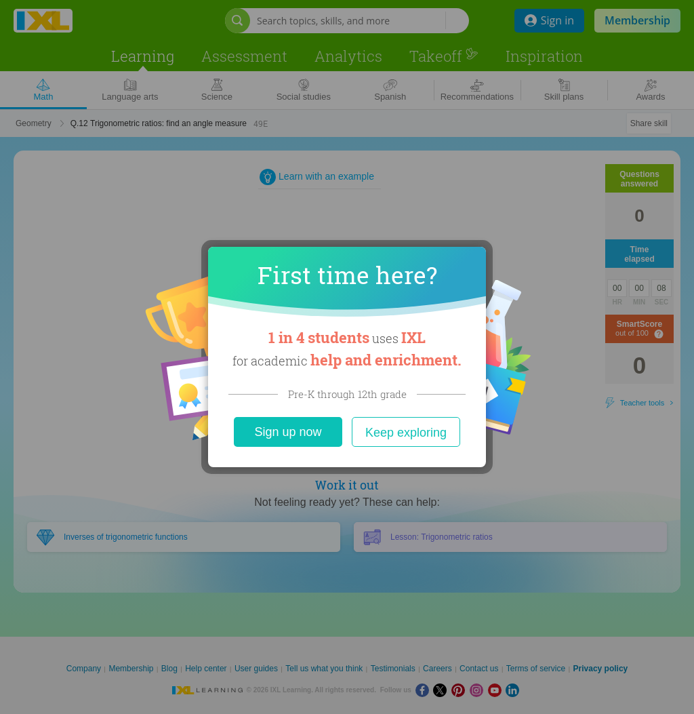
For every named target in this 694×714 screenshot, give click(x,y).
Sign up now (287, 432)
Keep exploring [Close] (406, 432)
